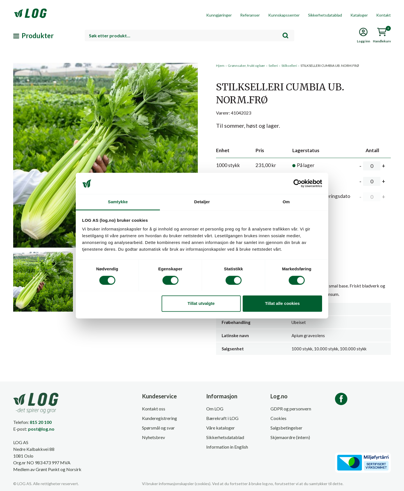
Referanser (250, 15)
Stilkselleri (289, 65)
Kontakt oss (153, 408)
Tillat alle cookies (282, 303)
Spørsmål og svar (158, 427)
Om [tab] (286, 202)
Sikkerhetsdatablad (325, 15)
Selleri (273, 65)
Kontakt (383, 15)
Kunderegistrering (159, 418)
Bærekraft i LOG (222, 418)
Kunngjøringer (219, 15)
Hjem (220, 65)
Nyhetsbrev (153, 437)
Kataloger (359, 15)
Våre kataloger (220, 427)
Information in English (227, 446)
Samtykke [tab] (118, 202)
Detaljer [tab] (202, 202)
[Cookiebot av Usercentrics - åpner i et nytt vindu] (297, 183)
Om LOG (214, 408)
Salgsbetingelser (286, 427)
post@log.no (41, 428)
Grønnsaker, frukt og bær (246, 65)
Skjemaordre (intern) (290, 437)
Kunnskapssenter (284, 15)
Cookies (278, 418)
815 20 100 (41, 422)
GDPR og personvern (290, 408)
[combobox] (189, 35)
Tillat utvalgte (201, 303)
